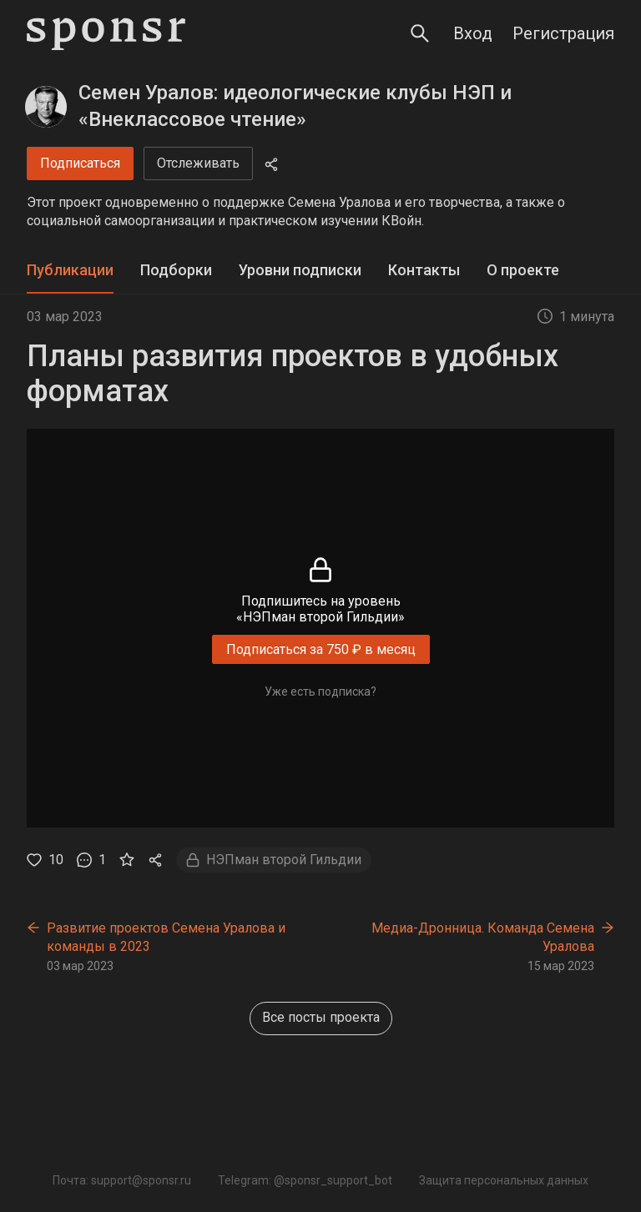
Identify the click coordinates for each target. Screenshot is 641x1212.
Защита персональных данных (503, 1180)
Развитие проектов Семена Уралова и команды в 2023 (166, 937)
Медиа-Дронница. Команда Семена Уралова (482, 937)
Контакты (424, 270)
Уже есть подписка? (320, 691)
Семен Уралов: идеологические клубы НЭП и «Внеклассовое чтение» (295, 106)
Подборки (176, 270)
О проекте (523, 270)
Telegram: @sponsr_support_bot (305, 1180)
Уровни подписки (300, 270)
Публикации (70, 270)
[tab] (70, 270)
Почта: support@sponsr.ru (122, 1180)
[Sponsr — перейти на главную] (106, 34)
